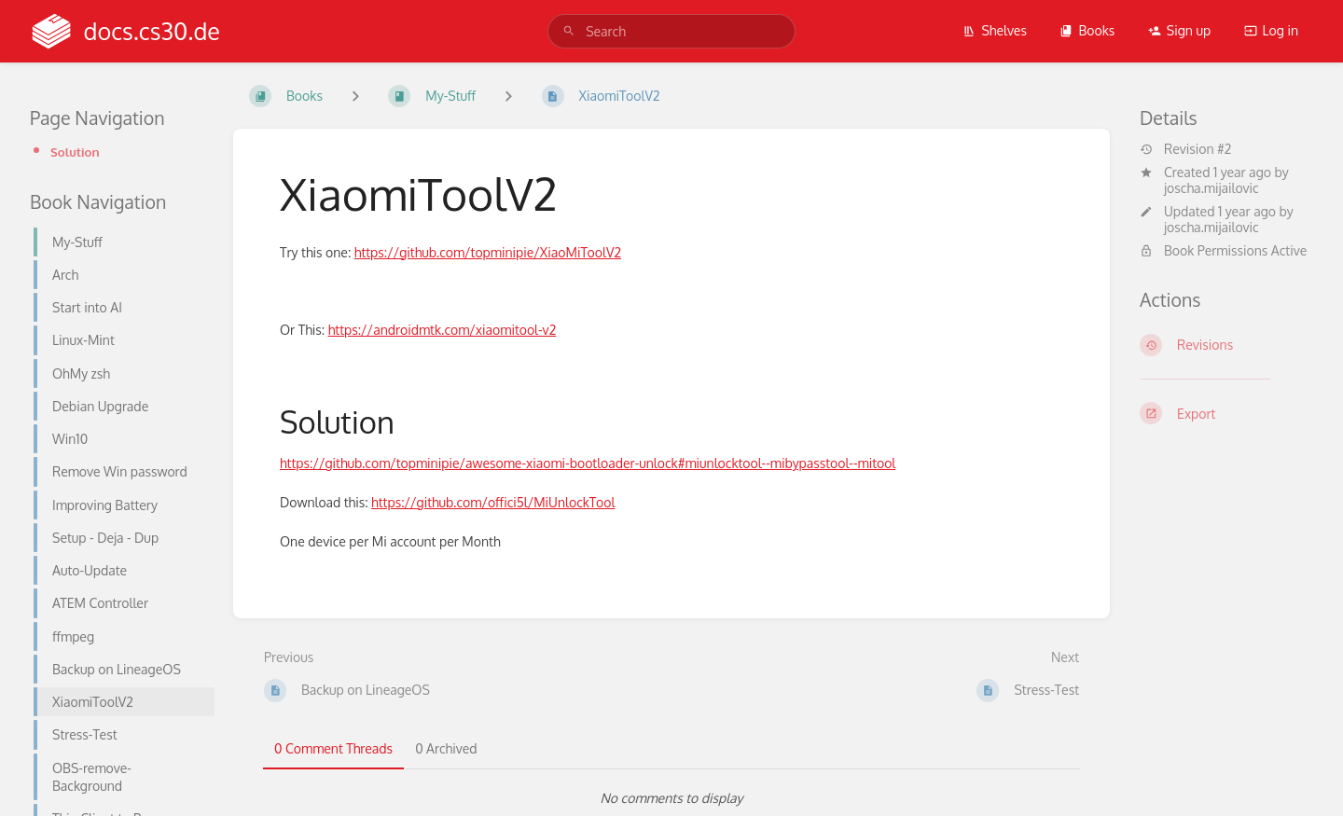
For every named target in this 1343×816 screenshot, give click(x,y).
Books (1087, 30)
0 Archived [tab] (446, 748)
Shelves (994, 30)
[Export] (1226, 413)
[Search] (568, 31)
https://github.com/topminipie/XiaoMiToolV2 (487, 252)
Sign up (1179, 30)
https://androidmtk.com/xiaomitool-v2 (442, 330)
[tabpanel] (671, 798)
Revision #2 (1185, 149)
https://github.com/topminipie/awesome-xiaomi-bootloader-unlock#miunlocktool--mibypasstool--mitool (587, 463)
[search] (671, 31)
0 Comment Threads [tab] (333, 748)
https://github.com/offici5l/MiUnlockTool (493, 502)
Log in (1271, 30)
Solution (75, 151)
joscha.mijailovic (1211, 188)
